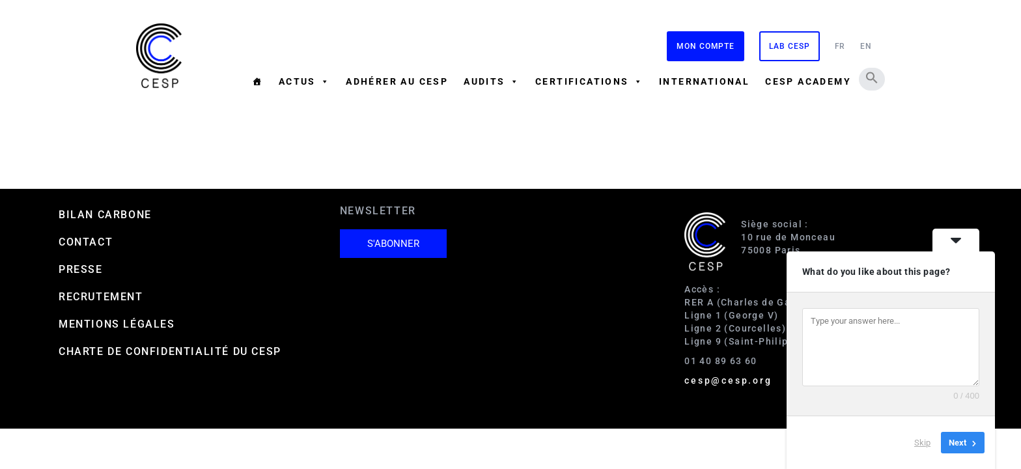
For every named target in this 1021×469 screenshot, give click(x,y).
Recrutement (101, 297)
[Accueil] (257, 81)
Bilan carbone (105, 214)
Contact (86, 242)
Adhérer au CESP (397, 81)
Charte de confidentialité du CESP (170, 351)
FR (840, 46)
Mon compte (705, 46)
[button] (871, 77)
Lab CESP (789, 46)
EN (866, 46)
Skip (922, 443)
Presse (81, 269)
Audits (492, 81)
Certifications (589, 81)
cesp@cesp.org (728, 380)
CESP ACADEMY (808, 81)
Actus (304, 81)
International (704, 81)
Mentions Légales (117, 324)
